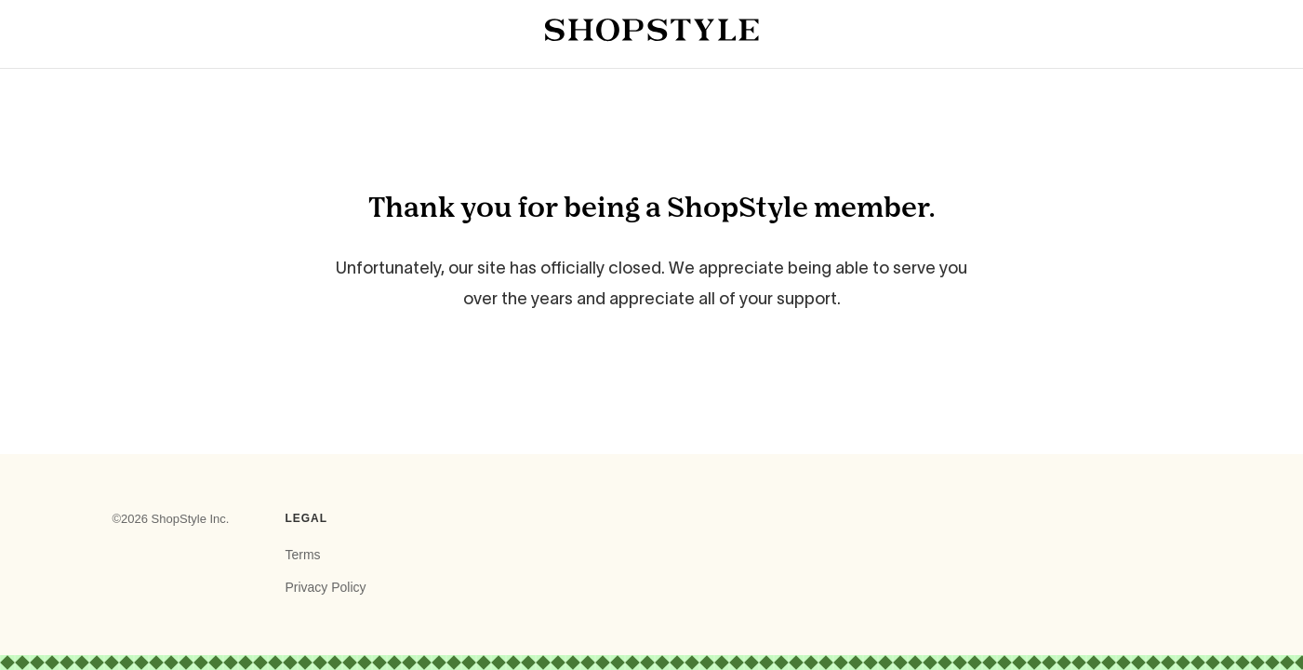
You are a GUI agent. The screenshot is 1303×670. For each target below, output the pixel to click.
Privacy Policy (325, 587)
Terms (302, 554)
